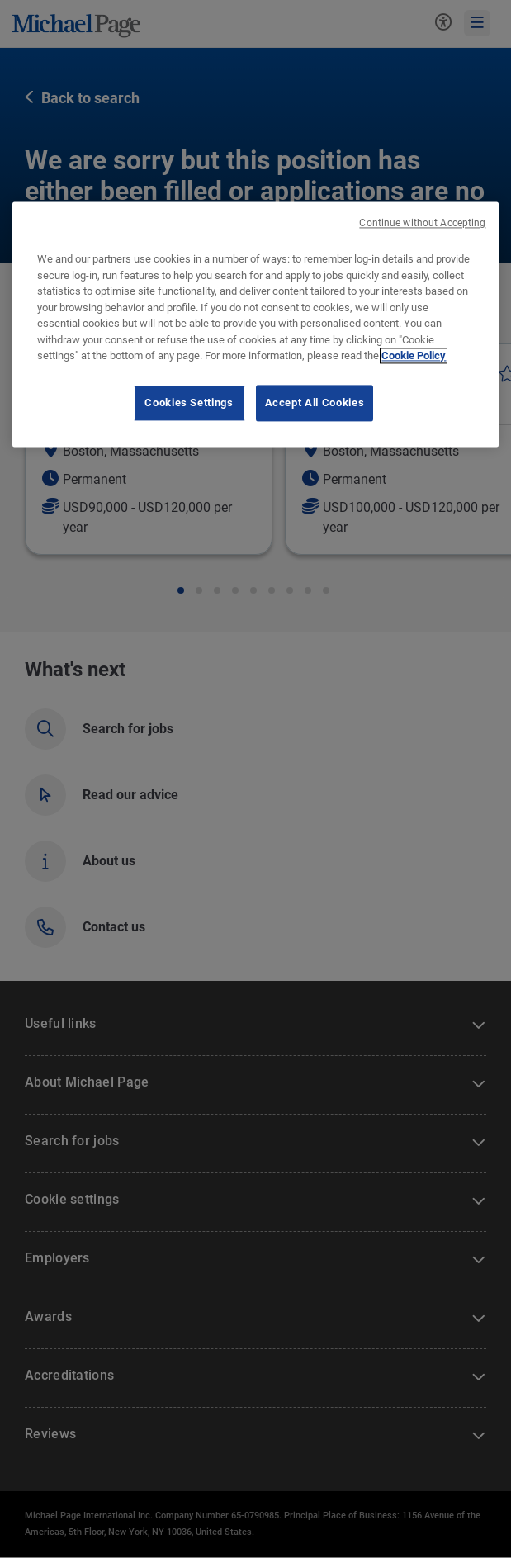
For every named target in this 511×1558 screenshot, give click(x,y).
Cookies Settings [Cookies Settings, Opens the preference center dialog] (188, 402)
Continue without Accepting (422, 223)
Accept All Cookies (315, 402)
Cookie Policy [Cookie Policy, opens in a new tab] (413, 356)
